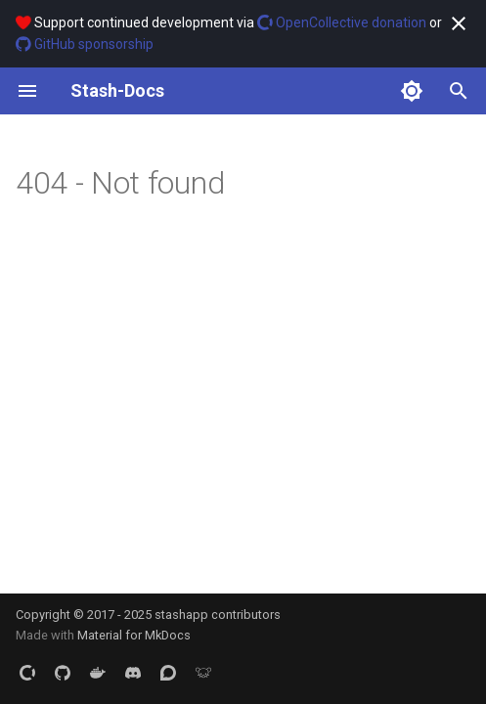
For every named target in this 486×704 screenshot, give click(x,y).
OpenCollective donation (341, 22)
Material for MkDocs (134, 635)
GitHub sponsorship (85, 44)
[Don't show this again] (458, 23)
